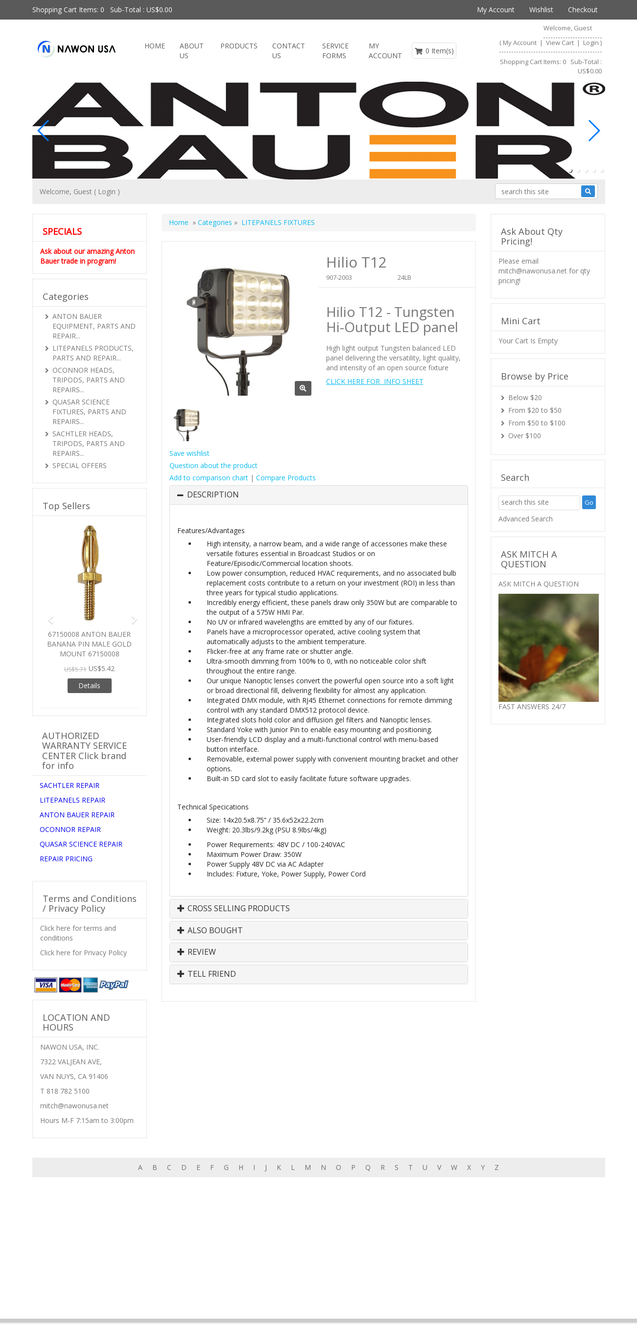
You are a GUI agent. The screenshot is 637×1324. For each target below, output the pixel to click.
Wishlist (541, 9)
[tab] (319, 495)
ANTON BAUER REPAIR (77, 814)
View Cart (560, 42)
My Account (496, 9)
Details (89, 685)
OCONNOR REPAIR (70, 829)
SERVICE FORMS (335, 50)
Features (466, 1211)
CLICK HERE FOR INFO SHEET (375, 381)
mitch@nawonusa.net (532, 270)
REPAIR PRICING (66, 858)
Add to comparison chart (208, 477)
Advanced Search (525, 518)
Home (154, 45)
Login (591, 42)
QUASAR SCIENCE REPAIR (81, 844)
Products (239, 45)
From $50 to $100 (537, 422)
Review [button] (196, 952)
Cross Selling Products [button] (233, 908)
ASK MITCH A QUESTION (538, 583)
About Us (192, 50)
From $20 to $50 (535, 410)
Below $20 (525, 397)
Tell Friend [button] (206, 974)
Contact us (288, 50)
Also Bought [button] (210, 930)
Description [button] (213, 495)
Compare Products (286, 477)
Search (592, 1211)
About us (507, 1211)
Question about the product (213, 465)
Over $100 (524, 435)
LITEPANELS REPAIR (72, 800)
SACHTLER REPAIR (69, 785)
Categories (216, 222)
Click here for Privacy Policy (83, 952)
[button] (570, 170)
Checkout (583, 9)
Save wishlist (189, 453)
